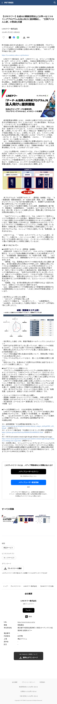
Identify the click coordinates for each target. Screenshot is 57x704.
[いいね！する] (3, 37)
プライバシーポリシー (28, 682)
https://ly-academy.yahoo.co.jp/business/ (15, 55)
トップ (5, 586)
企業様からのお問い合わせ (28, 691)
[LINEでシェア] (18, 37)
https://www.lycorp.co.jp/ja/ (26, 622)
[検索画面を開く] (54, 2)
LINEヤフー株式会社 (30, 586)
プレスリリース (15, 586)
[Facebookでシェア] (14, 37)
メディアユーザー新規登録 (28, 482)
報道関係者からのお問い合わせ (28, 687)
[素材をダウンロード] (24, 37)
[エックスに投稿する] (10, 37)
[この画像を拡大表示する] (9, 519)
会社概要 (14, 682)
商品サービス (8, 548)
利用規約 (42, 682)
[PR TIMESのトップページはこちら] (8, 3)
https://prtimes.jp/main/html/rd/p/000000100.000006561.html (22, 432)
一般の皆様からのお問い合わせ (28, 696)
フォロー (28, 610)
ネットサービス (9, 558)
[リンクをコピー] (28, 37)
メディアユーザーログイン (28, 471)
